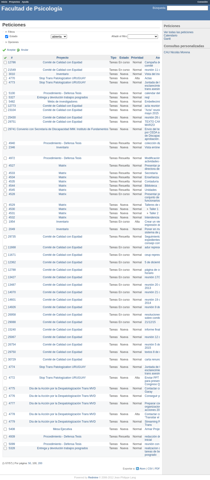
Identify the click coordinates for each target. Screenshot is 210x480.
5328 (12, 448)
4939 (12, 436)
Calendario (170, 35)
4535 (12, 181)
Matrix (62, 165)
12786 (12, 62)
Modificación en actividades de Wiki (157, 159)
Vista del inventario (156, 74)
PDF (157, 468)
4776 (12, 396)
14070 (12, 292)
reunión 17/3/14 (154, 277)
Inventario (62, 74)
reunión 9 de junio (156, 307)
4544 (12, 185)
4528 (12, 194)
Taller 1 (153, 209)
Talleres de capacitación (160, 204)
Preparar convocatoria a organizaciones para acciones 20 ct (160, 407)
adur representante (156, 247)
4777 (12, 403)
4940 (12, 143)
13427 (12, 277)
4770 (12, 78)
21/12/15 (150, 322)
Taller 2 (153, 213)
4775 (12, 388)
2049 (12, 229)
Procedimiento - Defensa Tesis (63, 93)
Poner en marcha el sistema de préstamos (158, 231)
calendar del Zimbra (157, 93)
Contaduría (151, 181)
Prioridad (137, 57)
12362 (12, 262)
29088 (12, 322)
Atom (142, 468)
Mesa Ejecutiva (62, 429)
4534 (12, 177)
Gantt (167, 38)
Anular (24, 49)
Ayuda (25, 1)
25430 (12, 117)
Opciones (13, 42)
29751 (12, 121)
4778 (12, 414)
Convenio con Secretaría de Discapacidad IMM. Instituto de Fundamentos (62, 129)
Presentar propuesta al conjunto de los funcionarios (159, 197)
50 (29, 463)
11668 (12, 247)
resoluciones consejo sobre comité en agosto (159, 316)
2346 (12, 147)
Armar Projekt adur (156, 429)
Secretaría (151, 173)
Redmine (93, 477)
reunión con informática (159, 444)
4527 (12, 165)
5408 (12, 429)
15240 (12, 329)
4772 (12, 377)
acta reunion (152, 105)
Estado (14, 36)
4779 (12, 421)
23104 (12, 110)
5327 (12, 97)
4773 (12, 82)
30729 (12, 359)
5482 (12, 101)
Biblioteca (151, 185)
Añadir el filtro (119, 36)
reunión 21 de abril (156, 292)
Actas (148, 78)
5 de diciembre (154, 262)
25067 (12, 337)
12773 (12, 105)
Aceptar (11, 49)
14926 (12, 307)
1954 (12, 221)
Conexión (202, 1)
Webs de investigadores (62, 101)
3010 (12, 74)
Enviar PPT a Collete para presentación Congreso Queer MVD (158, 381)
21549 (12, 69)
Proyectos (14, 1)
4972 (12, 158)
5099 (12, 444)
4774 (12, 367)
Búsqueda (159, 8)
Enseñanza (152, 177)
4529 (12, 204)
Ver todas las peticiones (178, 32)
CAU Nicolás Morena (177, 52)
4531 (12, 213)
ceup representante (157, 254)
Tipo (113, 57)
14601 (12, 299)
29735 (12, 236)
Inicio (4, 1)
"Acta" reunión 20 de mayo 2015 (157, 111)
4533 (12, 173)
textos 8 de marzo (156, 352)
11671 (12, 254)
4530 (12, 209)
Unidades (151, 190)
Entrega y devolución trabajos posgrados (62, 97)
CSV (150, 468)
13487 (12, 284)
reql (147, 97)
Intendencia (152, 217)
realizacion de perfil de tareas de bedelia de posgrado (159, 451)
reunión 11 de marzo (157, 69)
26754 (12, 344)
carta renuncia (153, 359)
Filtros (11, 31)
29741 (12, 129)
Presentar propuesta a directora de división (158, 167)
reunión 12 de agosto (158, 337)
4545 (12, 190)
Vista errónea (153, 147)
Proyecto (62, 57)
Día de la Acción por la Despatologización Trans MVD (62, 388)
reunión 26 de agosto (158, 117)
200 (40, 463)
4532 (12, 217)
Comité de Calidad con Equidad (62, 62)
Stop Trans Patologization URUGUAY (62, 78)
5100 (12, 93)
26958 (12, 314)
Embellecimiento (155, 101)
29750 (12, 352)
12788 (12, 269)
